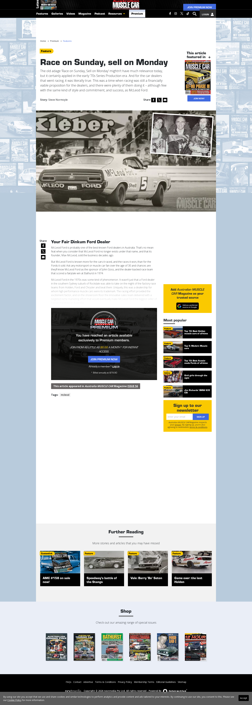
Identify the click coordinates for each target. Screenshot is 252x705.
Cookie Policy (14, 700)
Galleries (57, 32)
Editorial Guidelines (166, 681)
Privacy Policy (125, 681)
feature (46, 51)
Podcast (99, 32)
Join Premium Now (199, 14)
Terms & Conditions (105, 681)
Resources (115, 32)
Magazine (84, 32)
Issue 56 (132, 386)
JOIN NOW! (197, 98)
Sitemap (182, 681)
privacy (178, 424)
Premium (137, 32)
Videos (70, 32)
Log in (115, 366)
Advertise (88, 681)
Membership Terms (144, 681)
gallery (167, 373)
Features (42, 32)
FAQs (68, 681)
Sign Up (201, 416)
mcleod (65, 395)
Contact (77, 681)
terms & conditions (198, 427)
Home (43, 40)
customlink (46, 553)
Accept (243, 698)
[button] (125, 33)
